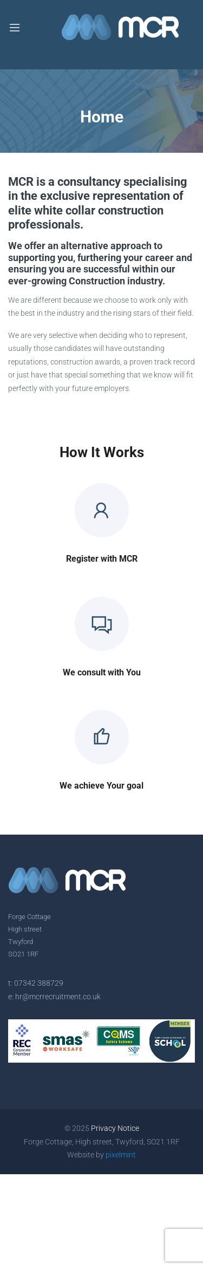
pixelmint (121, 1154)
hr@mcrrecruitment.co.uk (58, 996)
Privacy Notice (115, 1128)
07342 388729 (38, 983)
